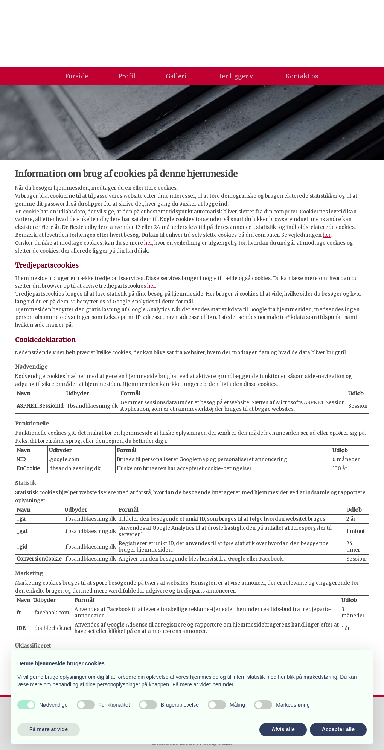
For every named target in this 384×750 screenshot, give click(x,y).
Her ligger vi (236, 76)
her (327, 235)
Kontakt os (301, 76)
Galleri (176, 76)
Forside (76, 76)
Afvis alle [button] (282, 729)
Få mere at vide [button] (48, 729)
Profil (127, 76)
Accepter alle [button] (338, 729)
